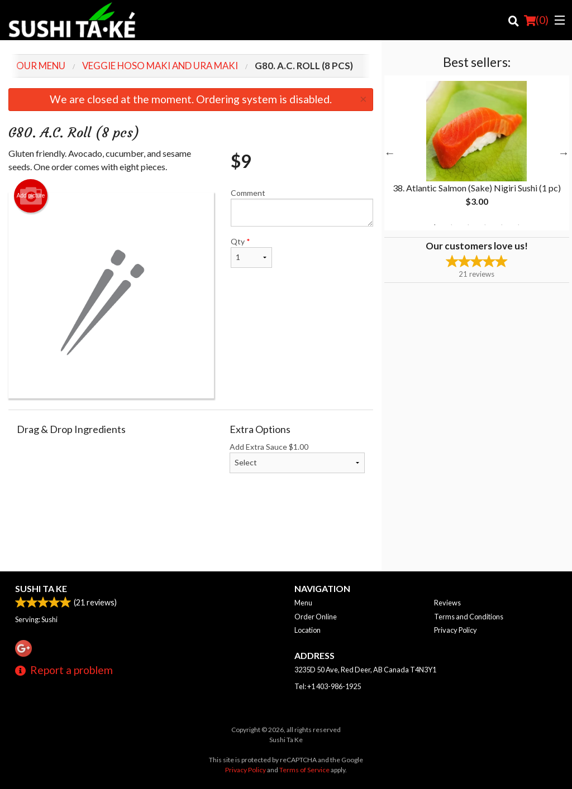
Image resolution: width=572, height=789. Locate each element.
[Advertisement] (190, 535)
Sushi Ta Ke (41, 588)
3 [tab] (468, 224)
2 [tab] (451, 224)
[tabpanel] (476, 153)
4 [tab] (484, 224)
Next (563, 152)
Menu (303, 602)
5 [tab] (501, 224)
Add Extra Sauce (297, 457)
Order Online (315, 616)
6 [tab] (518, 224)
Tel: (327, 686)
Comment (302, 207)
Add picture (31, 196)
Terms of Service (304, 770)
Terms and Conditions (468, 616)
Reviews (447, 602)
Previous (389, 152)
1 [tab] (434, 224)
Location (307, 630)
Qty (251, 252)
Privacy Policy (455, 630)
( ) (536, 20)
